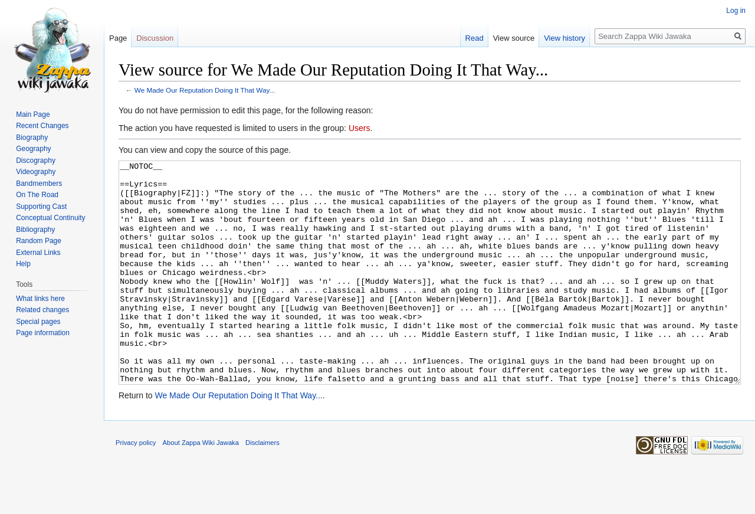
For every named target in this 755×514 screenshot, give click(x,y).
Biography (32, 137)
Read (474, 38)
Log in (736, 10)
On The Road (37, 195)
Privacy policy (136, 486)
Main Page (33, 114)
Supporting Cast (41, 206)
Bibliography (35, 229)
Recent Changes (42, 126)
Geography (33, 149)
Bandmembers (39, 183)
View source (514, 38)
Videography (35, 172)
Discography (35, 160)
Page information (43, 333)
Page (118, 38)
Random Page (38, 241)
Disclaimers (262, 486)
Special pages (38, 321)
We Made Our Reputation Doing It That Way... (204, 90)
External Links (38, 252)
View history (564, 38)
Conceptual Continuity (50, 218)
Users (359, 128)
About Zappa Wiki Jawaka (201, 486)
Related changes (42, 310)
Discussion (154, 38)
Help (23, 264)
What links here (40, 298)
